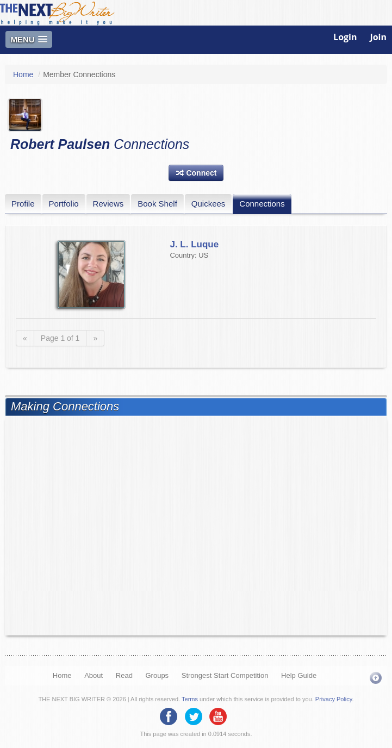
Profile (23, 203)
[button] (196, 173)
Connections (261, 203)
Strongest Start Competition (225, 675)
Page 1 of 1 (60, 338)
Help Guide (298, 675)
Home (23, 74)
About (93, 675)
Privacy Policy (333, 699)
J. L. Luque (194, 244)
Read (124, 675)
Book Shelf (157, 203)
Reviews (108, 203)
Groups (157, 675)
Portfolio (64, 203)
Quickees (208, 203)
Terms (190, 699)
